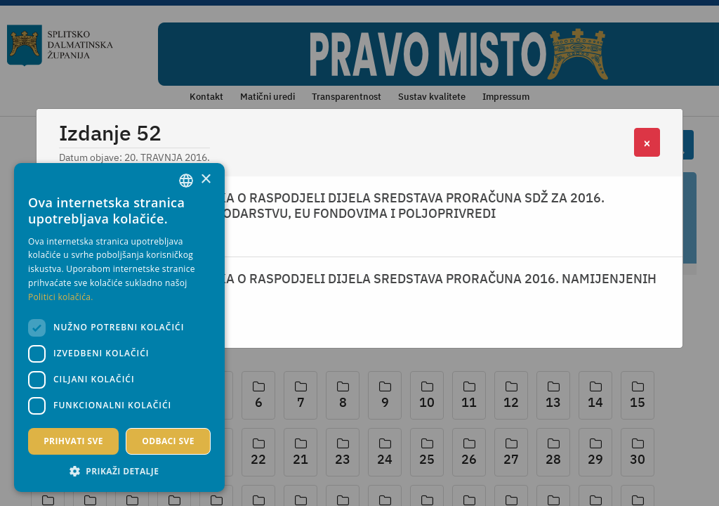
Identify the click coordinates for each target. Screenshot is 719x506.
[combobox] (186, 181)
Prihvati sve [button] (73, 441)
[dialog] (119, 327)
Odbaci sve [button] (168, 441)
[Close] (647, 142)
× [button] (205, 179)
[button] (119, 471)
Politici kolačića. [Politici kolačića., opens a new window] (60, 297)
